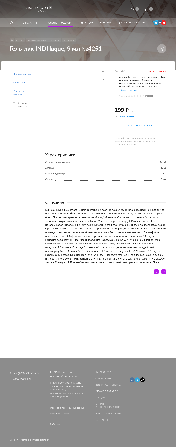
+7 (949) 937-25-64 (34, 7)
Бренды (100, 397)
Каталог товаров (106, 391)
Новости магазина (108, 413)
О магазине (103, 378)
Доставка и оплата (108, 384)
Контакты (101, 419)
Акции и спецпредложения (107, 405)
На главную (103, 372)
